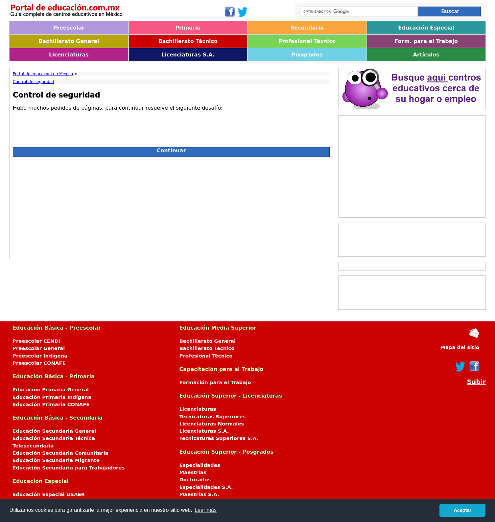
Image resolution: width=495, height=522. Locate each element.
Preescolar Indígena (39, 356)
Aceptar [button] (462, 510)
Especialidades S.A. (206, 487)
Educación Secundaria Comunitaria (60, 453)
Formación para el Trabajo (215, 382)
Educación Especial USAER (48, 494)
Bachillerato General (68, 41)
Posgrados (307, 55)
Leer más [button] (206, 510)
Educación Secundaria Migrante (56, 460)
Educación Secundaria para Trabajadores (68, 468)
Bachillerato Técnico (188, 41)
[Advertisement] (171, 206)
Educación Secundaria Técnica (53, 438)
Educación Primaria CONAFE (51, 404)
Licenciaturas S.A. (188, 55)
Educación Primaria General (50, 390)
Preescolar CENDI (36, 341)
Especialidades (199, 465)
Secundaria (307, 28)
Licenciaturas (68, 55)
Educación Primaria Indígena (51, 397)
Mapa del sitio (459, 347)
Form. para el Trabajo (426, 41)
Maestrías (192, 472)
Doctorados (195, 480)
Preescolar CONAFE (39, 363)
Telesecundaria (33, 446)
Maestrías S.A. (199, 494)
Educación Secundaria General (54, 431)
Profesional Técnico (307, 41)
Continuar (171, 150)
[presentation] (63, 126)
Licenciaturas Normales (211, 424)
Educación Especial (426, 28)
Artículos (426, 55)
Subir (476, 382)
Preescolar (69, 28)
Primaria (187, 28)
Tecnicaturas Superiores (212, 417)
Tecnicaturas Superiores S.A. (219, 438)
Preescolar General (38, 348)
